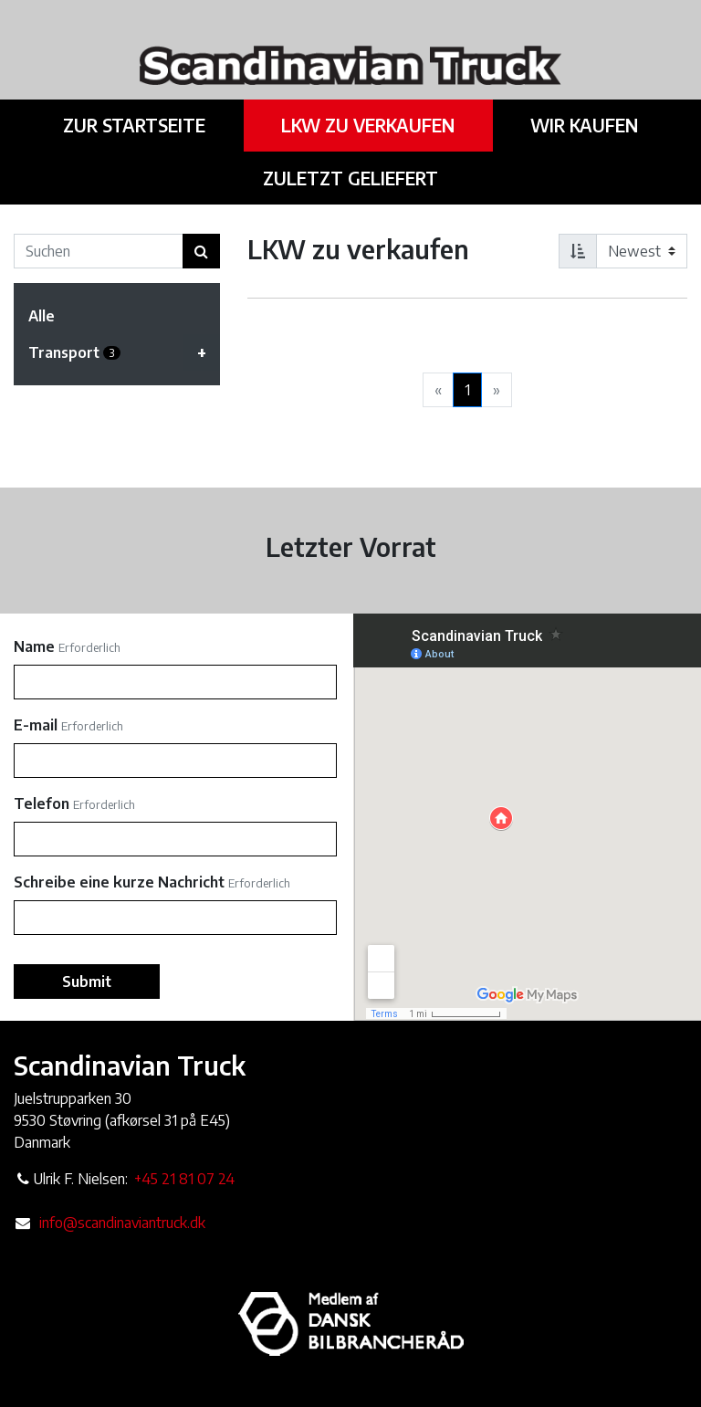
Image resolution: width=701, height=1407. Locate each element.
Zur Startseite (136, 125)
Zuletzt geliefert (350, 178)
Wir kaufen (582, 125)
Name (34, 646)
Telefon (41, 803)
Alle (41, 316)
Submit (86, 981)
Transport (124, 352)
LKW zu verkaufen (368, 125)
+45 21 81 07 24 (184, 1179)
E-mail (36, 725)
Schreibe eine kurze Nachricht (119, 882)
